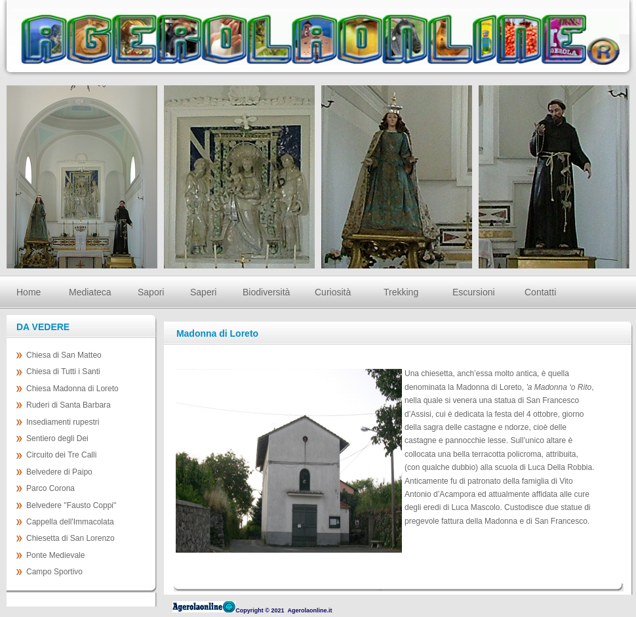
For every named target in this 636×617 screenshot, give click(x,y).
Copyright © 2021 (259, 610)
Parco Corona (50, 488)
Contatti (540, 292)
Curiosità (333, 292)
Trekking (401, 292)
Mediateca (90, 292)
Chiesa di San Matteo (64, 355)
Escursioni (473, 292)
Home (28, 292)
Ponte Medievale (55, 555)
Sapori (151, 292)
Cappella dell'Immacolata (70, 521)
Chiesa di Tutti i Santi (63, 371)
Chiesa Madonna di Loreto (72, 388)
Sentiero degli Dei (57, 438)
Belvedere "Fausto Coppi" (71, 505)
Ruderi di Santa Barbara (68, 405)
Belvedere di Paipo (59, 472)
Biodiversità (265, 292)
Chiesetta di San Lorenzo (70, 538)
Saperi (203, 292)
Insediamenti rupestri (62, 422)
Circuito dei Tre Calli (61, 454)
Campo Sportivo (54, 571)
